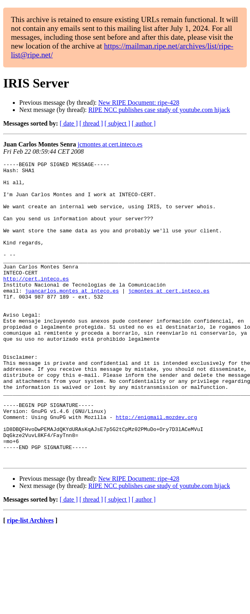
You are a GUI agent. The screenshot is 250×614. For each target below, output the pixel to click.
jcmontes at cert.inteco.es (110, 144)
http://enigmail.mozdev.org (156, 468)
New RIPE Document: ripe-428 (138, 102)
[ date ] (69, 123)
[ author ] (144, 123)
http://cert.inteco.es (36, 302)
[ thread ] (91, 123)
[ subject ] (117, 123)
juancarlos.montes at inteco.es (72, 317)
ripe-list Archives (30, 580)
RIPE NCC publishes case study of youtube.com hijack (159, 109)
